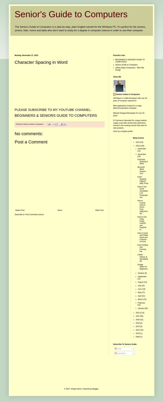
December (142, 149)
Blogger (95, 389)
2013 (138, 326)
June (140, 289)
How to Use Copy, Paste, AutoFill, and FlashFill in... (142, 223)
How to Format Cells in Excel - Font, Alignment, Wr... (142, 207)
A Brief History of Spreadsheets (142, 258)
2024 (138, 142)
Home (59, 210)
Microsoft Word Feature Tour (141, 170)
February (141, 303)
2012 (138, 330)
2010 (138, 333)
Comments (120, 353)
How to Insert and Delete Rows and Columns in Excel (142, 237)
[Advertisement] (68, 42)
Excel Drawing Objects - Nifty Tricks (142, 180)
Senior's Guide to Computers (71, 14)
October (141, 273)
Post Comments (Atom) (34, 215)
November (142, 154)
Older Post (99, 210)
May (140, 292)
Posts (118, 349)
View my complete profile (123, 131)
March (140, 299)
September (142, 277)
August (141, 282)
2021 (138, 316)
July (140, 286)
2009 (138, 337)
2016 (138, 323)
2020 (138, 320)
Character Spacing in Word (142, 161)
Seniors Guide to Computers (126, 65)
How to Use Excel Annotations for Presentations (142, 192)
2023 (138, 146)
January (141, 308)
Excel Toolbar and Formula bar (142, 248)
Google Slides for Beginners (142, 267)
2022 (138, 313)
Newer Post (20, 210)
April (140, 296)
